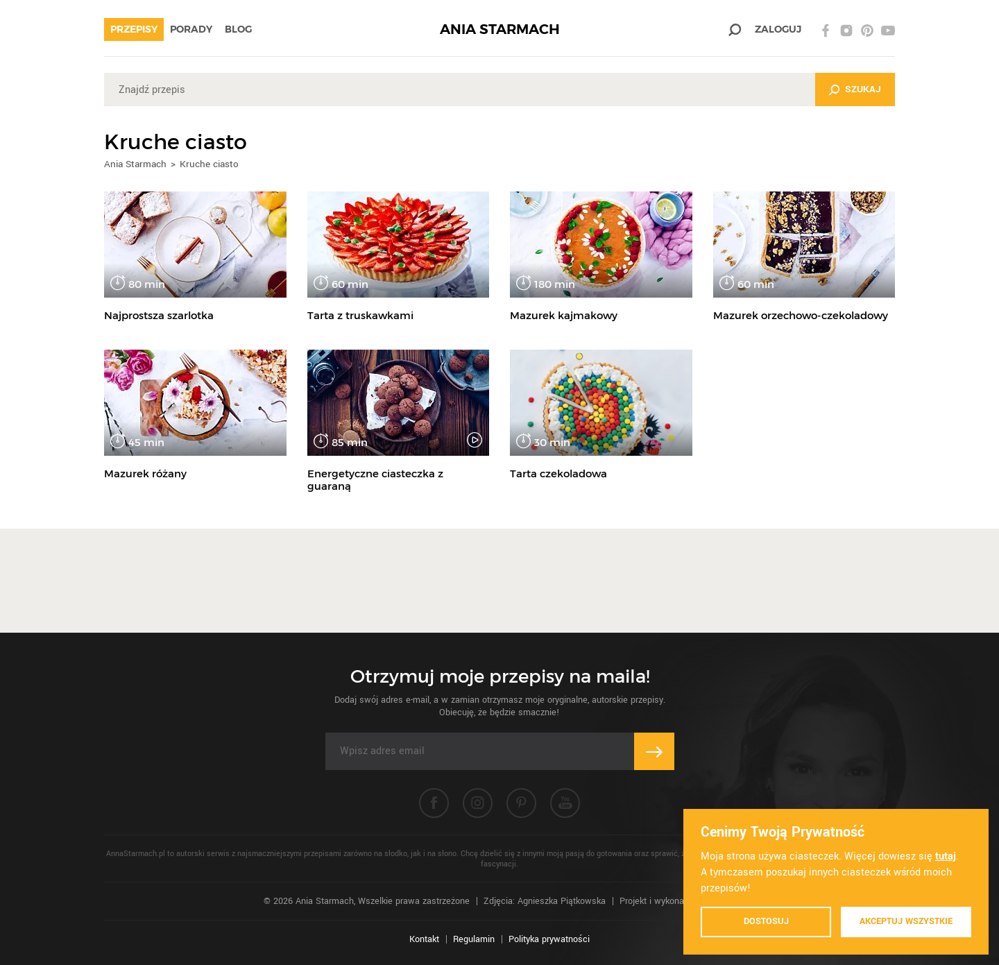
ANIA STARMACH (500, 29)
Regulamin (474, 939)
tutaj (945, 856)
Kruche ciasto (209, 164)
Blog (238, 29)
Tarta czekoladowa (558, 473)
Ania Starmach (135, 164)
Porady (191, 29)
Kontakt (424, 939)
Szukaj (863, 89)
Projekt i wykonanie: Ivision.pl (677, 901)
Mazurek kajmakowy (563, 315)
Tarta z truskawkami (360, 315)
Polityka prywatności (549, 939)
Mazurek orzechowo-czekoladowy (800, 315)
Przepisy (133, 29)
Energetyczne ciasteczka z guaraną (375, 480)
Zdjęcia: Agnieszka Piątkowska (545, 901)
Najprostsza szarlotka (159, 315)
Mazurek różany (145, 473)
